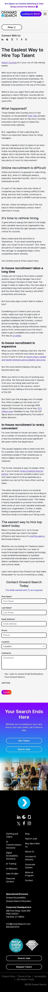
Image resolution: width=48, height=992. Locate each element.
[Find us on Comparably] (7, 39)
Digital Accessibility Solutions (12, 855)
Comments (6, 653)
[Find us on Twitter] (17, 39)
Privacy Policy (8, 976)
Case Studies (12, 873)
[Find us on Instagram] (26, 39)
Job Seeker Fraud (25, 979)
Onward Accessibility (16, 897)
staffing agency (37, 536)
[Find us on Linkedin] (2, 39)
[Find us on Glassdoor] (12, 39)
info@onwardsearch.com (18, 924)
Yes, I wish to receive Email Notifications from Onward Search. (24, 675)
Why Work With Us (32, 845)
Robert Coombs (9, 62)
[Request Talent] (24, 967)
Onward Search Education (18, 901)
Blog (27, 833)
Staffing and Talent (12, 835)
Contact (29, 880)
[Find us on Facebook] (21, 39)
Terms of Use (24, 976)
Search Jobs (31, 838)
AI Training (11, 863)
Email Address (8, 619)
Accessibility (40, 976)
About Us (29, 851)
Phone (4, 630)
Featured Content (10, 880)
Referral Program (29, 874)
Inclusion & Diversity (30, 858)
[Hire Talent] (24, 740)
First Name (7, 596)
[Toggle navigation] (44, 13)
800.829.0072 (12, 927)
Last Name (7, 608)
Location (5, 642)
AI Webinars (11, 868)
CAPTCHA (6, 683)
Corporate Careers (30, 866)
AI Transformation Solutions (13, 844)
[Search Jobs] (24, 749)
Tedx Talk (32, 116)
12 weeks (16, 335)
